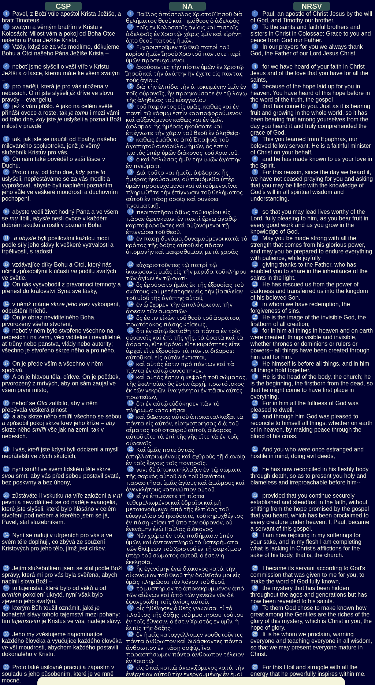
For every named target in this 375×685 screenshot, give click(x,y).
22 (6, 469)
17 (6, 363)
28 (6, 634)
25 (6, 568)
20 (6, 416)
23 (6, 495)
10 (6, 211)
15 (6, 317)
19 (6, 403)
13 (6, 284)
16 (6, 330)
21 (6, 449)
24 (6, 535)
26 (6, 587)
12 (6, 264)
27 (6, 607)
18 (6, 376)
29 (6, 667)
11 (6, 238)
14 (6, 304)
